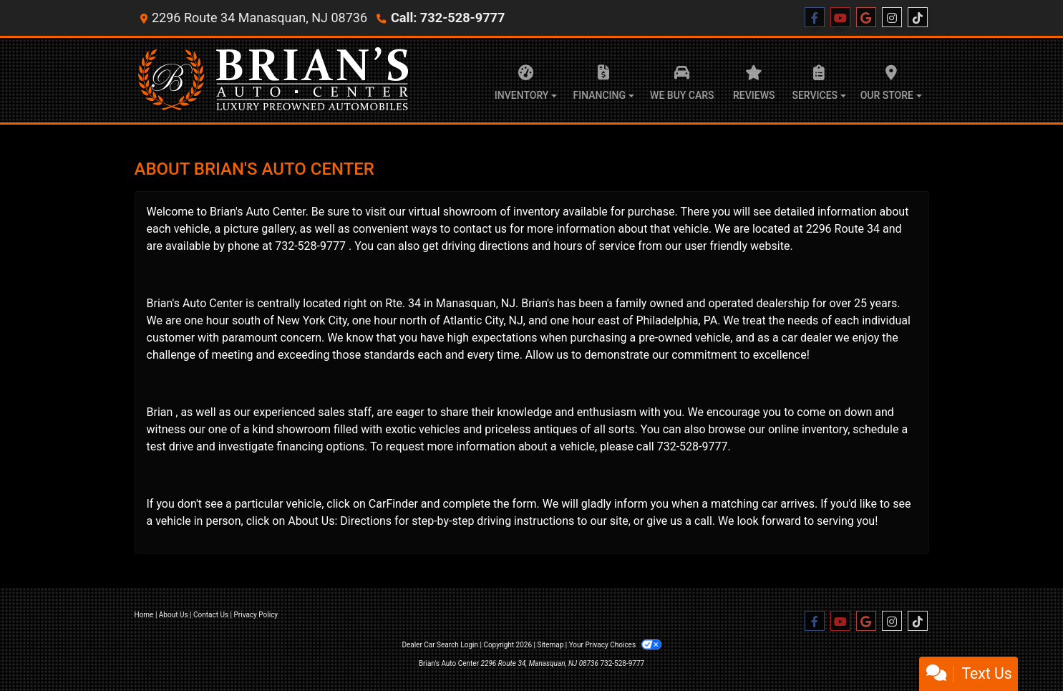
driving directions (485, 246)
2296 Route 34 (843, 229)
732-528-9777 (310, 246)
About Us (173, 615)
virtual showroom (453, 211)
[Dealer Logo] (274, 80)
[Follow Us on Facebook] (815, 18)
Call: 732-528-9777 (447, 17)
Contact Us (210, 615)
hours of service (594, 246)
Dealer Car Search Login (440, 645)
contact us (480, 229)
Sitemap (550, 645)
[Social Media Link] (892, 18)
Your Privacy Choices (615, 645)
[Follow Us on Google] (866, 18)
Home (144, 615)
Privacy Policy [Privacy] (256, 615)
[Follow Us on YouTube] (840, 18)
